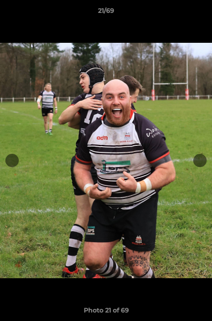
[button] (201, 13)
